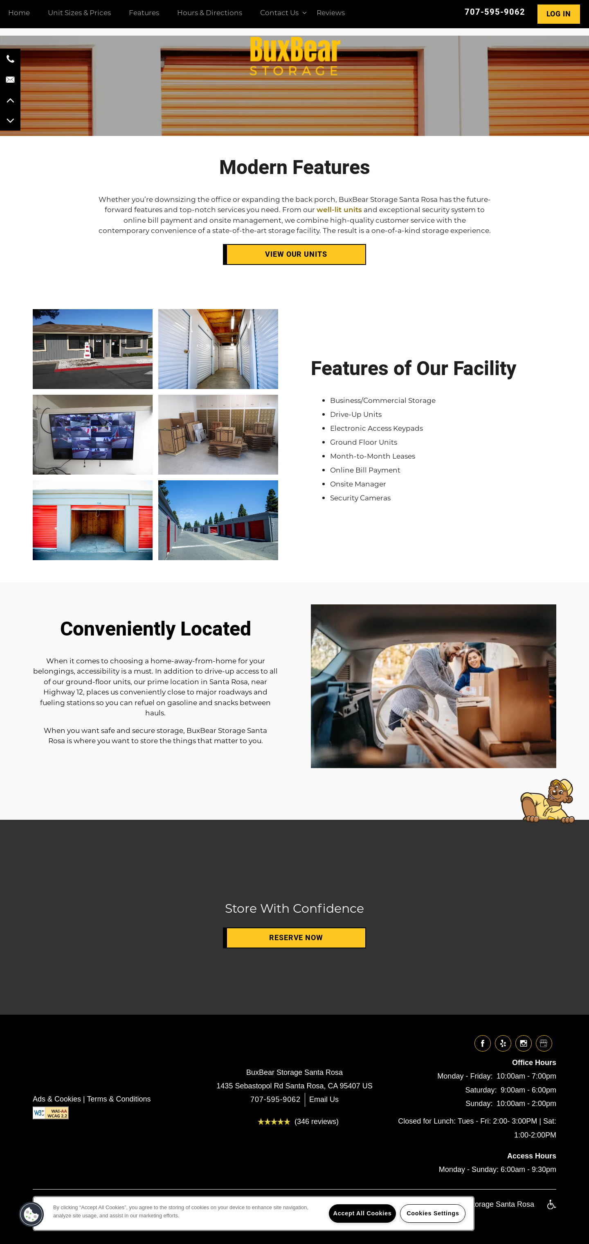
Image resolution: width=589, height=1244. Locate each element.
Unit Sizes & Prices (79, 12)
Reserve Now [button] (296, 937)
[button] (557, 14)
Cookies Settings (433, 1213)
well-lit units (339, 209)
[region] (253, 1213)
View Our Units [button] (296, 254)
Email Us (324, 1099)
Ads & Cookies (57, 1099)
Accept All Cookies (362, 1213)
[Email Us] (10, 79)
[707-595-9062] (10, 59)
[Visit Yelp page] (503, 1043)
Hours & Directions (209, 12)
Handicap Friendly (551, 1208)
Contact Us (279, 12)
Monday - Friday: (464, 1076)
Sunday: (478, 1103)
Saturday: (481, 1090)
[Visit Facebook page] (482, 1043)
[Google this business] (544, 1043)
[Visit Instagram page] (523, 1043)
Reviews (331, 12)
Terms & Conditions (119, 1099)
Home (19, 12)
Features (144, 12)
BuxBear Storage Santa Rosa (294, 1072)
